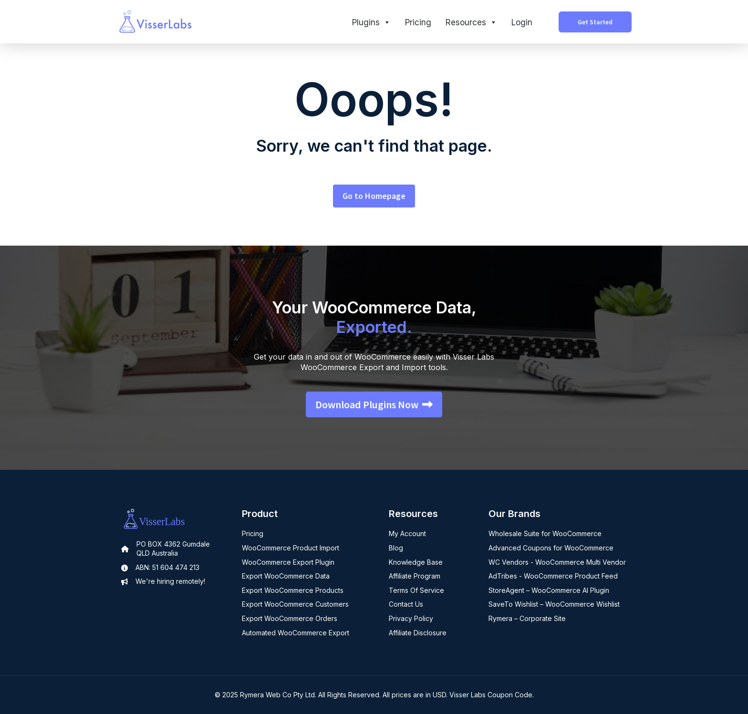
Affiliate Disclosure (418, 633)
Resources (471, 22)
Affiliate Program (414, 576)
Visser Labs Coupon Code (490, 695)
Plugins (371, 22)
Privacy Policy (411, 618)
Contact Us (406, 604)
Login (521, 22)
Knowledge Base (416, 562)
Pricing (418, 22)
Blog (396, 548)
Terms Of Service (416, 590)
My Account (407, 533)
